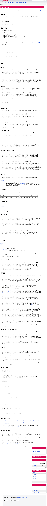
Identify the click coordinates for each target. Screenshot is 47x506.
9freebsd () (36, 492)
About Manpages (11, 2)
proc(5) (3, 281)
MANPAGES (5, 0)
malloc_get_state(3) (26, 420)
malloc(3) (3, 10)
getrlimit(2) (22, 183)
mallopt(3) (12, 290)
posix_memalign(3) (6, 423)
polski (34, 481)
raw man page (36, 453)
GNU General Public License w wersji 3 (30, 439)
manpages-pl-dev (10, 3)
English (34, 474)
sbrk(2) (7, 286)
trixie (34, 461)
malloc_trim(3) (5, 422)
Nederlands (35, 480)
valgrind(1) (4, 420)
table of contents (37, 456)
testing (5, 3)
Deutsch (34, 472)
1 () (35, 486)
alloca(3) (18, 420)
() (2, 204)
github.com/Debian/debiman (16, 503)
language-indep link (37, 449)
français (34, 476)
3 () (35, 490)
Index (5, 2)
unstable (34, 467)
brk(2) (27, 304)
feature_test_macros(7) (34, 42)
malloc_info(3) (35, 420)
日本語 (34, 478)
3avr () (36, 488)
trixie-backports (36, 463)
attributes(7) (5, 193)
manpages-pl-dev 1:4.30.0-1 (22, 497)
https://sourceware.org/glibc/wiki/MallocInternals (14, 426)
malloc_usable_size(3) (14, 422)
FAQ (17, 2)
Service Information (23, 2)
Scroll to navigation (5, 7)
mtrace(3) (34, 422)
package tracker (36, 451)
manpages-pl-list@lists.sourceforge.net (16, 443)
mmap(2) (12, 288)
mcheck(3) (29, 422)
